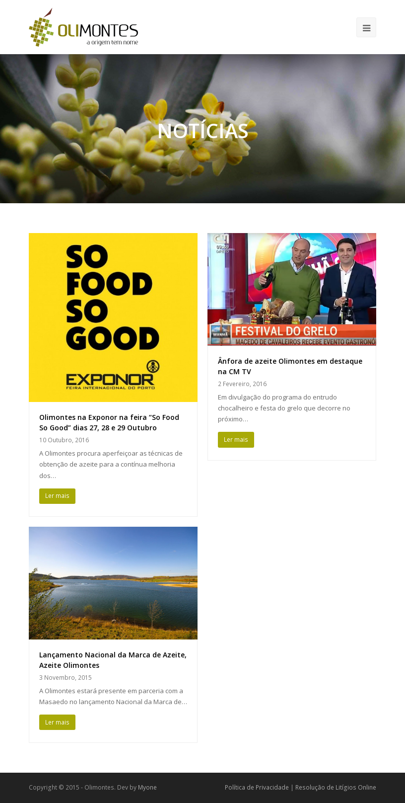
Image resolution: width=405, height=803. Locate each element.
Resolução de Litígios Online (335, 787)
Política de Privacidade (257, 787)
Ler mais (57, 495)
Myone (147, 787)
